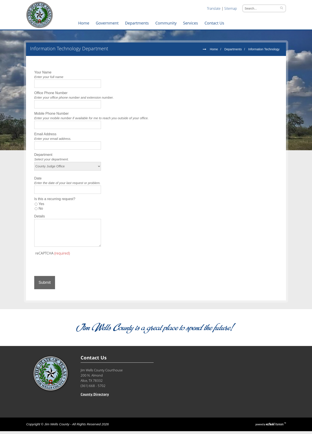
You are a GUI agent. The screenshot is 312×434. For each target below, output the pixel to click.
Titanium (275, 427)
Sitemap (230, 8)
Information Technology (264, 52)
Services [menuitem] (190, 23)
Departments (233, 52)
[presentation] (67, 267)
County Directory (95, 397)
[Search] (261, 8)
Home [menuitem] (83, 23)
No (41, 211)
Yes (41, 207)
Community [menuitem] (166, 23)
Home (214, 52)
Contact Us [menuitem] (214, 23)
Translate (214, 8)
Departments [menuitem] (137, 23)
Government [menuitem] (107, 23)
